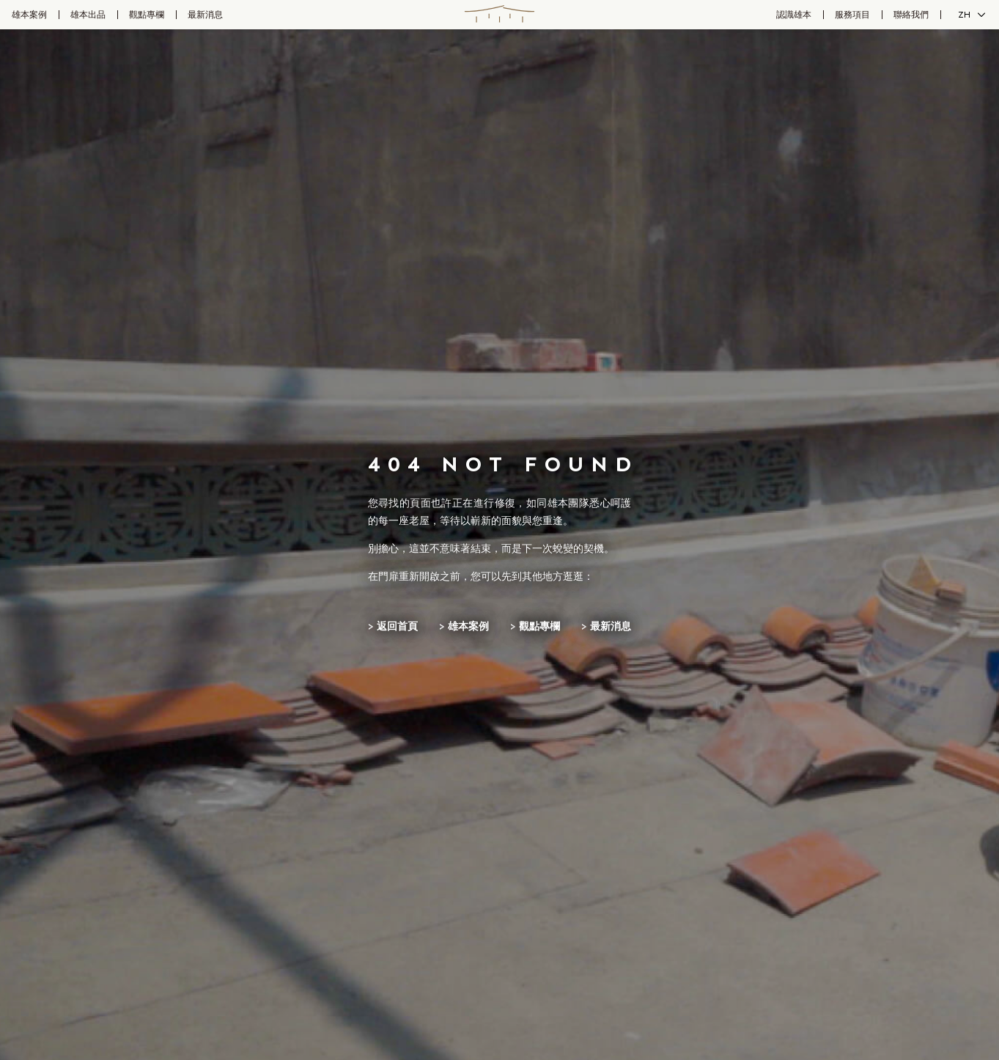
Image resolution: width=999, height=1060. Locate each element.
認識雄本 (793, 15)
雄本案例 (29, 15)
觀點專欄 (146, 15)
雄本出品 (88, 15)
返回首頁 (397, 626)
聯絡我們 (911, 15)
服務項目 (852, 15)
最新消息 (205, 15)
